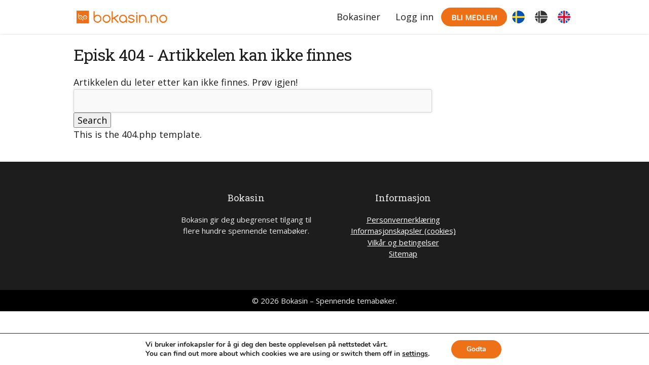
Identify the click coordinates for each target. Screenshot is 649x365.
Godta (476, 349)
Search (92, 120)
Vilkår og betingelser (403, 242)
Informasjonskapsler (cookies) (403, 231)
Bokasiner (358, 17)
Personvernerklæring (403, 219)
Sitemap (403, 253)
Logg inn (414, 17)
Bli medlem (474, 17)
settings (415, 353)
